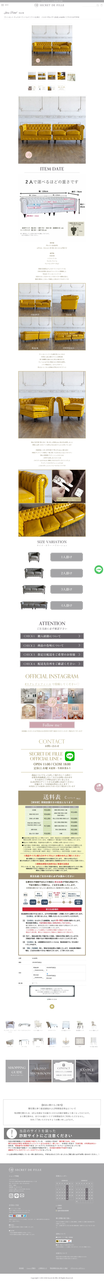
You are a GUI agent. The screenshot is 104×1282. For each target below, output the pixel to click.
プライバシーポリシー (77, 1268)
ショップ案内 (31, 1268)
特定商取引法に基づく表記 (59, 1268)
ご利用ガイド (42, 1268)
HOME (21, 1268)
